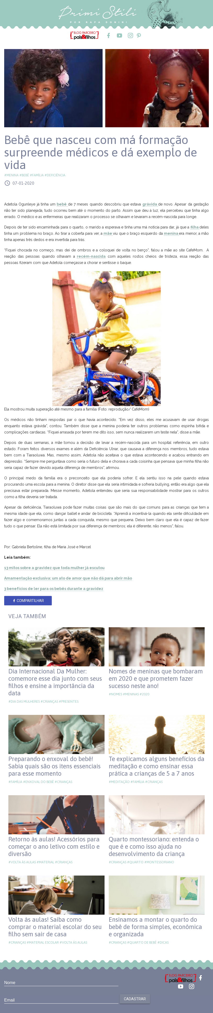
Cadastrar (135, 999)
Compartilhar (28, 601)
